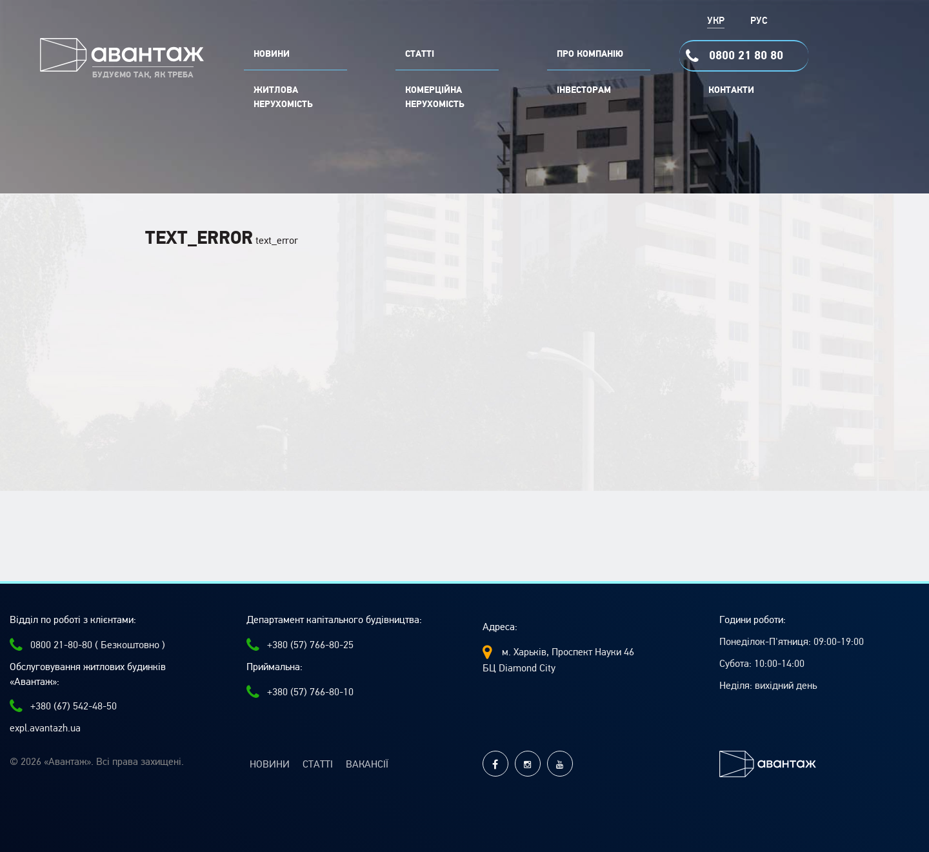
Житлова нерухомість (283, 97)
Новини (270, 764)
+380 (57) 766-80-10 (300, 692)
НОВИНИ (272, 54)
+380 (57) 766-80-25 (300, 645)
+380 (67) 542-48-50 (63, 706)
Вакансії (367, 764)
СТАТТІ (419, 54)
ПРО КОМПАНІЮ (590, 54)
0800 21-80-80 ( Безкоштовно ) (87, 645)
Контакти (731, 90)
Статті (318, 764)
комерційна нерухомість (434, 97)
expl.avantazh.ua (45, 728)
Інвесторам (584, 90)
